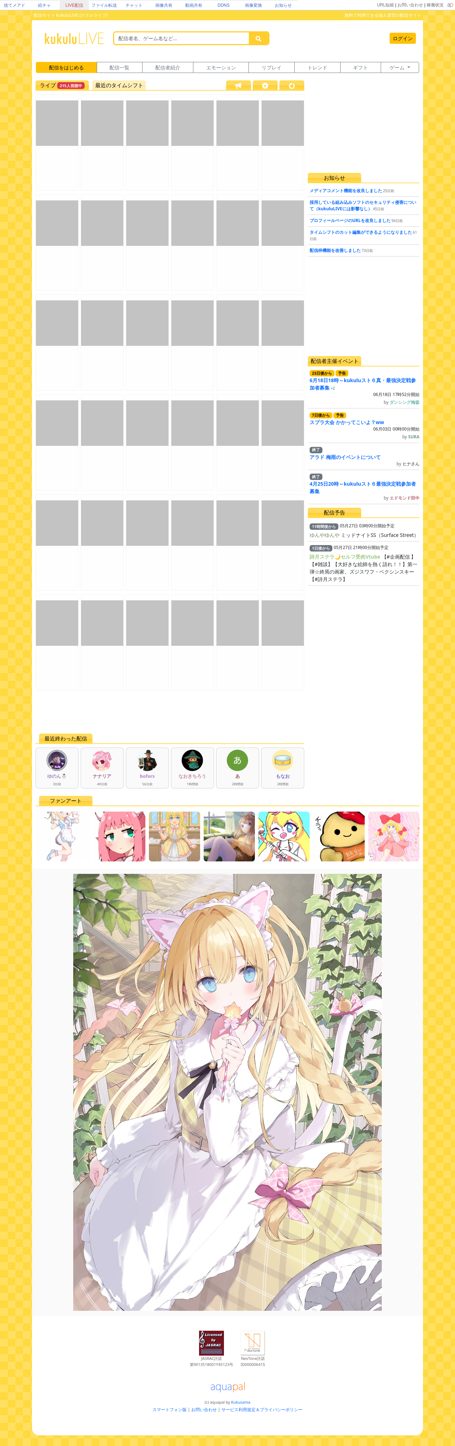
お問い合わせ (410, 4)
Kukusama (240, 1402)
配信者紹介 (167, 67)
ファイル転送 (104, 5)
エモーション (221, 67)
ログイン (403, 38)
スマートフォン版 (169, 1410)
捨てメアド (14, 5)
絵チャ (44, 5)
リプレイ (272, 67)
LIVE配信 (74, 5)
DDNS (224, 5)
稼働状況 (435, 4)
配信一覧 (119, 67)
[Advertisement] (170, 712)
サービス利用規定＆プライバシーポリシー (262, 1410)
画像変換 (253, 5)
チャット (134, 5)
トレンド (317, 67)
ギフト (360, 67)
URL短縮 (385, 4)
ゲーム (398, 67)
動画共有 (193, 5)
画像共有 (163, 5)
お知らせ (283, 5)
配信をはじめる (66, 67)
